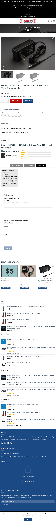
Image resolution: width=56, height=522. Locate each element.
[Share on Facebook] (5, 115)
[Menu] (4, 21)
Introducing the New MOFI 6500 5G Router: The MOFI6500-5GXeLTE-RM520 (23, 456)
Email (5, 234)
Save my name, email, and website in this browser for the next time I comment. (26, 242)
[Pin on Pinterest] (14, 115)
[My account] (51, 21)
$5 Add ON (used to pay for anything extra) (8, 279)
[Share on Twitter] (8, 115)
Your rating (7, 200)
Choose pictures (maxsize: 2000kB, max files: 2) (16, 220)
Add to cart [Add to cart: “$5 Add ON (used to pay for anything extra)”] (5, 287)
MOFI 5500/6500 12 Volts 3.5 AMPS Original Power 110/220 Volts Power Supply (46, 280)
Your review (7, 206)
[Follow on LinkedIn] (8, 443)
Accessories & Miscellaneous (28, 27)
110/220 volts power (9, 112)
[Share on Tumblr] (20, 115)
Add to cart (15, 101)
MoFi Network (8, 448)
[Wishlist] (48, 21)
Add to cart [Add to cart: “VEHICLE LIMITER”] (24, 287)
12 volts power (17, 112)
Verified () (30, 165)
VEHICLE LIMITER (24, 279)
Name (6, 226)
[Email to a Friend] (11, 115)
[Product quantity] (4, 101)
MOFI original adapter (27, 112)
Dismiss (28, 14)
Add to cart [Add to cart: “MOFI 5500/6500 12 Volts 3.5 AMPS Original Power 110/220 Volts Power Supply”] (42, 287)
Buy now (28, 101)
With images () (17, 165)
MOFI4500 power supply (38, 112)
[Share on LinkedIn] (17, 115)
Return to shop (28, 481)
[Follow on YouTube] (11, 443)
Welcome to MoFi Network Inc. (10, 453)
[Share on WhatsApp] (2, 115)
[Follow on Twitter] (2, 443)
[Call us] (5, 443)
